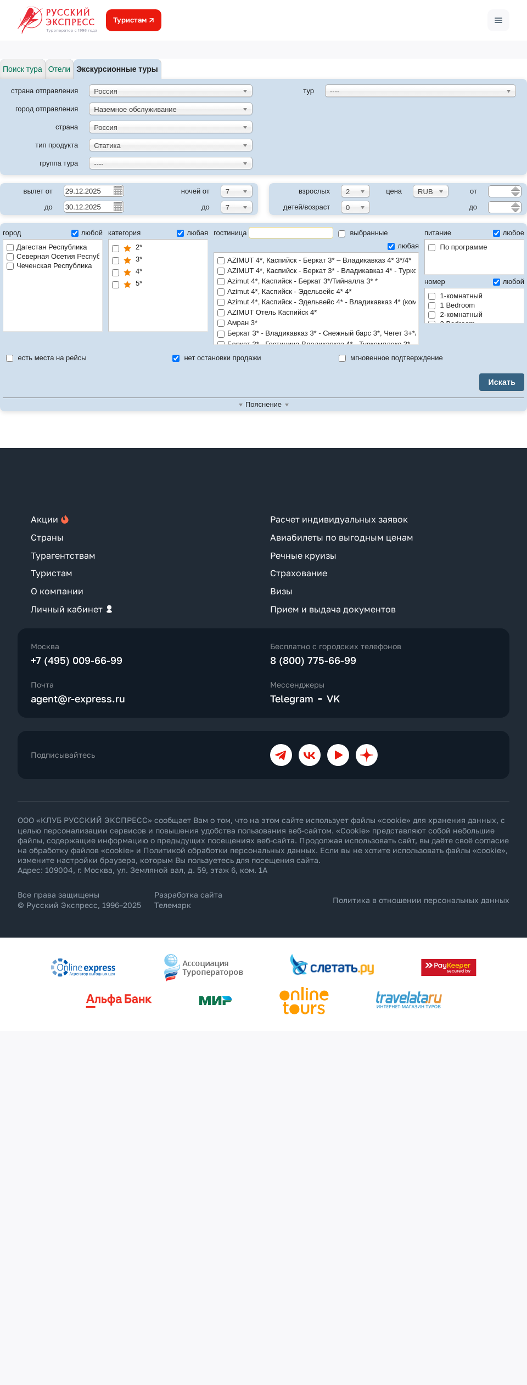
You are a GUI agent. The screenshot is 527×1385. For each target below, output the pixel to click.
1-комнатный (455, 296)
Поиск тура (22, 69)
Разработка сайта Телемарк (188, 899)
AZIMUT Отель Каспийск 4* (316, 312)
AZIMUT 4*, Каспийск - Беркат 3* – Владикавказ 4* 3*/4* (316, 260)
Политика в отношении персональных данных (421, 900)
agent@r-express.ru (78, 698)
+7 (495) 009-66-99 (76, 660)
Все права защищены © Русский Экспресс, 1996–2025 (79, 899)
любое (508, 233)
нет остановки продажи (216, 358)
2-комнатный (455, 314)
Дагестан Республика (47, 247)
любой (87, 233)
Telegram (291, 698)
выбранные (363, 233)
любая (192, 233)
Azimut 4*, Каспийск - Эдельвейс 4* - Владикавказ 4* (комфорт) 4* (316, 302)
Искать (501, 382)
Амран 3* (316, 323)
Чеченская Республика (49, 266)
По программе (457, 247)
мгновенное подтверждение (391, 358)
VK (333, 698)
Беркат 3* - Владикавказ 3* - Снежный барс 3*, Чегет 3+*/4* (316, 333)
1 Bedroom (451, 305)
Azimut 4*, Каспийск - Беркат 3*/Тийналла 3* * (316, 281)
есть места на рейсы (46, 358)
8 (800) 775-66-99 (313, 660)
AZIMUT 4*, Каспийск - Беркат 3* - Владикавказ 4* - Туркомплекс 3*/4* (316, 271)
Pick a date (117, 190)
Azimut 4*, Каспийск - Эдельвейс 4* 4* (316, 292)
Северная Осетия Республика (53, 256)
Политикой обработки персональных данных (229, 850)
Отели (59, 69)
